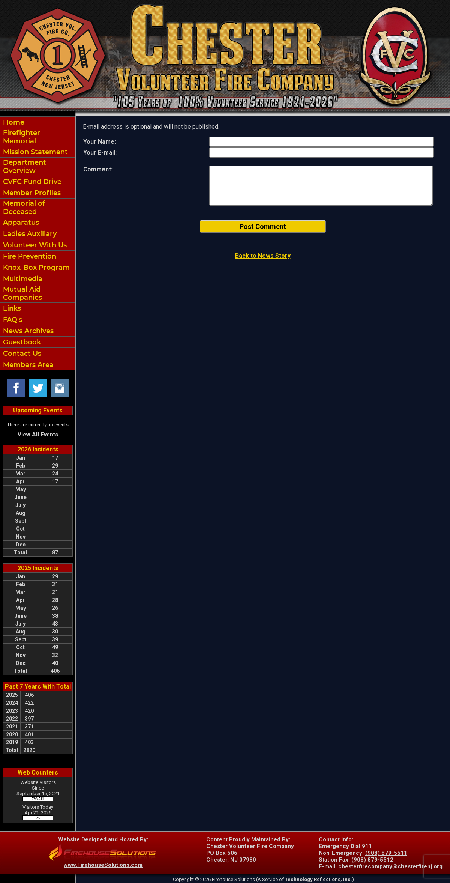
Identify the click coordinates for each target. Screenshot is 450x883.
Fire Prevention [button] (28, 256)
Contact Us (21, 353)
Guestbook (21, 342)
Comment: (97, 169)
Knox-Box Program (35, 267)
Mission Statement (34, 152)
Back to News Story (263, 255)
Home (12, 122)
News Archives (27, 331)
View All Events (38, 434)
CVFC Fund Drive (31, 182)
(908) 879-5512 (372, 859)
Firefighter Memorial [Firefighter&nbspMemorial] (20, 137)
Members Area (27, 365)
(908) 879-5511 (386, 853)
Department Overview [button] (23, 166)
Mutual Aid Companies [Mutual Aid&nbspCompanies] (21, 293)
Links (11, 308)
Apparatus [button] (20, 222)
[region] (37, 243)
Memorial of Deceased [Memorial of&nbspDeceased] (23, 207)
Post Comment (263, 226)
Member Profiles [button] (31, 193)
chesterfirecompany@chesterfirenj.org (390, 866)
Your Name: (99, 141)
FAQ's (11, 320)
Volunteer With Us (34, 245)
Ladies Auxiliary (29, 234)
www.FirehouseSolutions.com (103, 865)
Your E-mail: (100, 152)
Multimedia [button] (21, 279)
